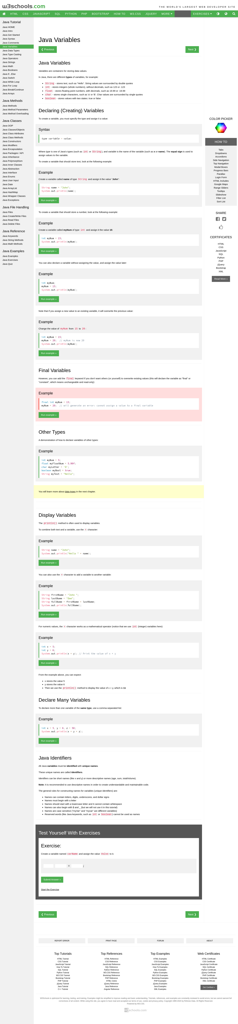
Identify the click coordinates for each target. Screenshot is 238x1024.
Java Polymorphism (12, 161)
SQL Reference (111, 967)
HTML (14, 13)
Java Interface (9, 172)
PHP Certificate (208, 975)
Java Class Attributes (13, 133)
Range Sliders (221, 187)
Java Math (7, 66)
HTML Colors (111, 981)
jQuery (221, 264)
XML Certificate (208, 981)
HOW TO (119, 13)
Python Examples (160, 973)
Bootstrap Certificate (208, 978)
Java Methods (9, 105)
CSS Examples (160, 962)
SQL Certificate (209, 967)
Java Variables (9, 46)
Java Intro (7, 31)
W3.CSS (135, 13)
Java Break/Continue (13, 89)
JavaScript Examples (160, 964)
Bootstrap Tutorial (63, 978)
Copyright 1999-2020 (172, 1001)
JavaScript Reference (111, 964)
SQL (57, 13)
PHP (84, 13)
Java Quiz (7, 264)
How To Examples (160, 967)
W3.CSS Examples (160, 975)
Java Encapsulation (12, 149)
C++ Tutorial (63, 989)
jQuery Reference (111, 984)
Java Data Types (10, 50)
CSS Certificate (208, 962)
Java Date (7, 184)
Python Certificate (209, 970)
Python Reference (111, 970)
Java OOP (7, 125)
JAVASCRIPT (41, 13)
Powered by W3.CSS (135, 1004)
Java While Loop (10, 81)
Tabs (221, 149)
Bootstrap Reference (111, 975)
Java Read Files (10, 220)
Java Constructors (11, 141)
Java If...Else (9, 74)
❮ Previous (47, 49)
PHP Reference (111, 978)
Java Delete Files (11, 224)
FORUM (160, 941)
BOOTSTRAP (100, 13)
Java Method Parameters (15, 109)
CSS (25, 13)
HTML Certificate (209, 959)
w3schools (23, 5)
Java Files (7, 212)
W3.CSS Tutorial (63, 975)
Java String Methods (12, 240)
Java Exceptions (10, 200)
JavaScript (221, 250)
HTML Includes (221, 181)
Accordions (221, 156)
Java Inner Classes (12, 164)
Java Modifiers (9, 145)
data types (70, 491)
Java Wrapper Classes (14, 196)
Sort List (221, 201)
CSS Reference (111, 962)
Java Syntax (8, 38)
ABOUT (210, 941)
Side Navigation (221, 160)
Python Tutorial (63, 973)
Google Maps (221, 184)
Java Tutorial (63, 986)
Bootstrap (221, 268)
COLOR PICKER (220, 118)
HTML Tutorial (63, 959)
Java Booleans (9, 70)
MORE (166, 13)
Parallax (221, 174)
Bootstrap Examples (160, 978)
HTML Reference (112, 959)
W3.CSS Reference (112, 973)
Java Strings (8, 62)
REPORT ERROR (62, 941)
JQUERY (151, 13)
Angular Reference (111, 989)
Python (221, 257)
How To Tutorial (63, 967)
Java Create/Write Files (14, 216)
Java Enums (8, 176)
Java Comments (10, 42)
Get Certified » (209, 987)
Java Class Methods (12, 137)
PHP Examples (160, 981)
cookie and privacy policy (153, 1001)
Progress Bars (221, 170)
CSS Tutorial (63, 962)
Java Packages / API (13, 153)
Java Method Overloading (15, 113)
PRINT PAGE (111, 941)
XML (221, 271)
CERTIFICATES (221, 237)
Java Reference (111, 986)
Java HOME (8, 27)
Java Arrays (8, 93)
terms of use (137, 1001)
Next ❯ (192, 49)
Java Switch (8, 77)
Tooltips (221, 191)
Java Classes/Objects (13, 129)
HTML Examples (160, 959)
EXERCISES (202, 13)
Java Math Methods (12, 244)
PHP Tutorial (63, 981)
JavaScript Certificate (208, 964)
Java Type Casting (11, 54)
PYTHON (71, 13)
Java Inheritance (10, 157)
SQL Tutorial (63, 970)
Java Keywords (10, 236)
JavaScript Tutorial (62, 964)
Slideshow (221, 194)
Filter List (221, 198)
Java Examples (10, 256)
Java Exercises (10, 260)
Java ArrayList (9, 188)
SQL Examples (160, 970)
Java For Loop (9, 85)
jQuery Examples (160, 984)
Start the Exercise (50, 889)
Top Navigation (221, 163)
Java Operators (10, 58)
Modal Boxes (221, 167)
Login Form (221, 177)
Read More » (221, 278)
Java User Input (10, 180)
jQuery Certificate (209, 973)
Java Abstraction (10, 168)
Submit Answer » (52, 879)
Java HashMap (10, 192)
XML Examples (160, 989)
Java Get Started (11, 35)
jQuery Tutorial (63, 984)
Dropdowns (221, 153)
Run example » (49, 200)
